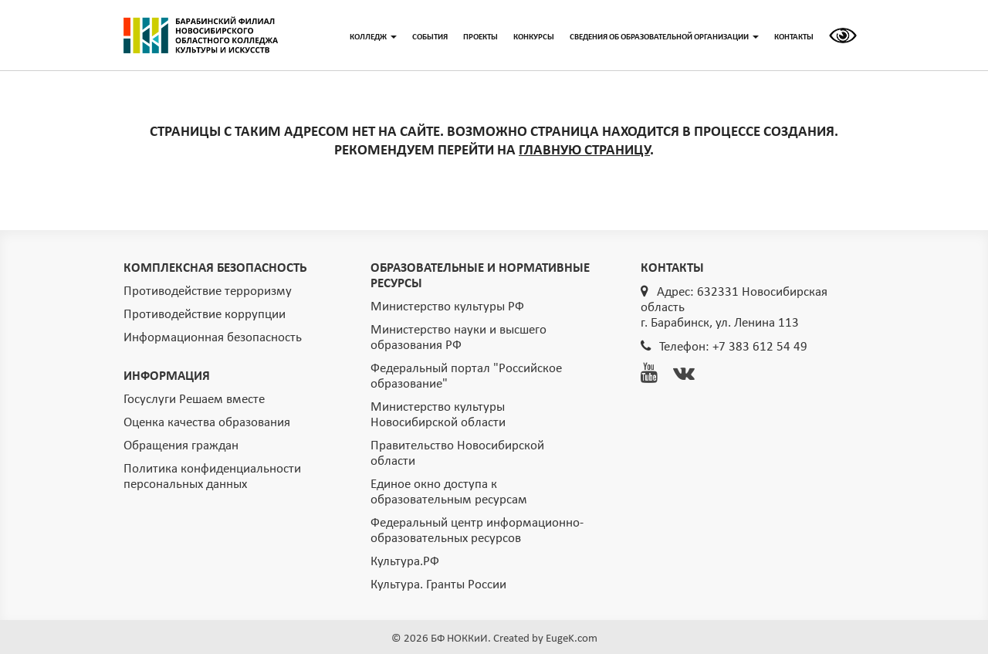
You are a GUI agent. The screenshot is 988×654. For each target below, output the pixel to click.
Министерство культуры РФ (447, 306)
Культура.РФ (404, 561)
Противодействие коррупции (205, 314)
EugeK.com (571, 639)
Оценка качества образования (207, 422)
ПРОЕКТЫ (480, 37)
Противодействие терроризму (208, 291)
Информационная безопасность (213, 337)
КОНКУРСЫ (533, 37)
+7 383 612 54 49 (759, 347)
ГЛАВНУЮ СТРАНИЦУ (584, 151)
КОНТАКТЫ (794, 37)
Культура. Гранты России (438, 584)
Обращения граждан (181, 445)
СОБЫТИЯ (430, 37)
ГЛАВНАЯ (201, 35)
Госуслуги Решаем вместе (194, 399)
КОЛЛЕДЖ (373, 37)
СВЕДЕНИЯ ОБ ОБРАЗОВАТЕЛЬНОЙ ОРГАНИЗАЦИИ (664, 37)
